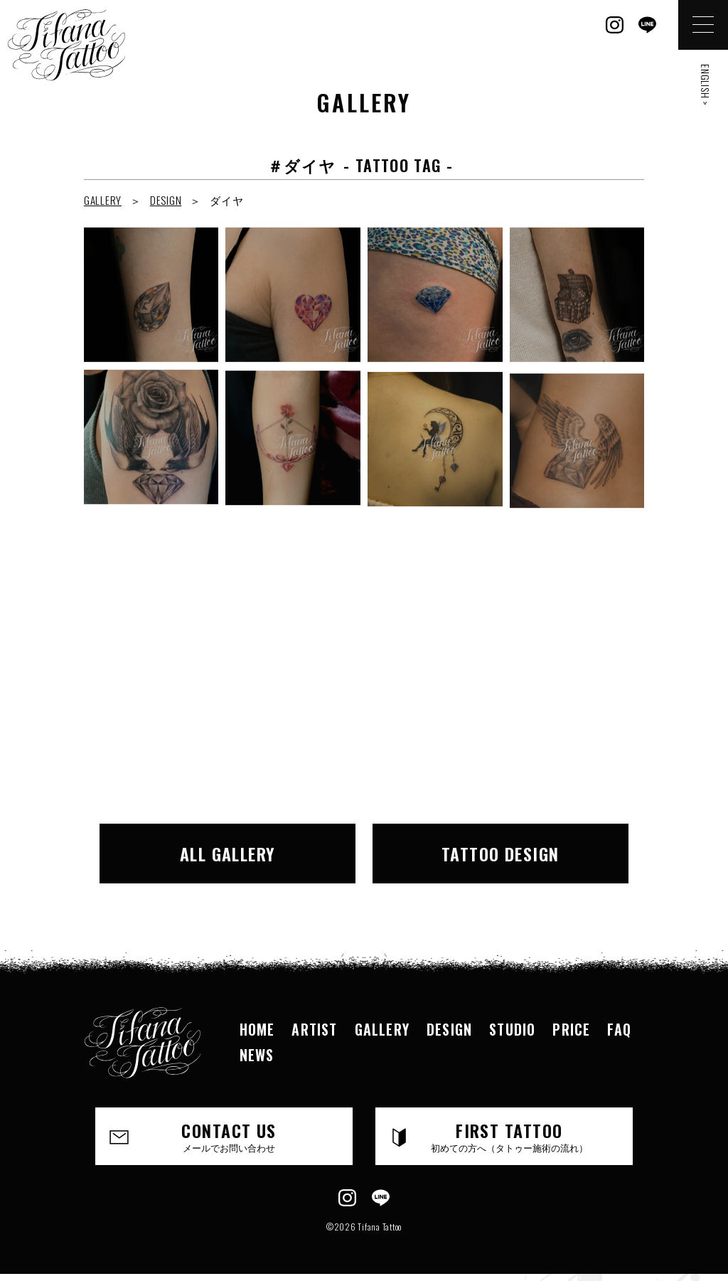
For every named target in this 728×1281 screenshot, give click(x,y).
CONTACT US (229, 1135)
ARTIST (314, 1029)
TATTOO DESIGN (500, 853)
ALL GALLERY (228, 853)
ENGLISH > (705, 85)
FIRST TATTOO (509, 1135)
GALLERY (103, 200)
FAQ (619, 1029)
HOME (257, 1029)
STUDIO (512, 1029)
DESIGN (166, 200)
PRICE (571, 1029)
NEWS (257, 1054)
